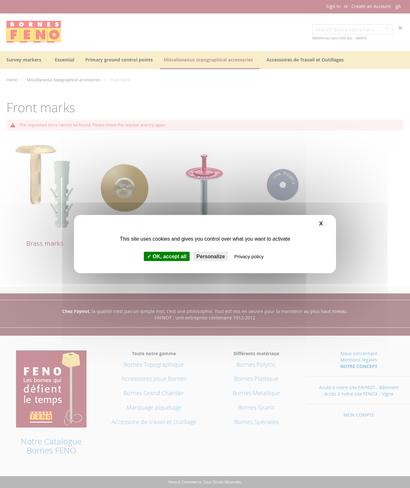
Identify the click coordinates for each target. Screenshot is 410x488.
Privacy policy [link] (249, 256)
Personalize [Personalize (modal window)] (210, 256)
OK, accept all (166, 256)
